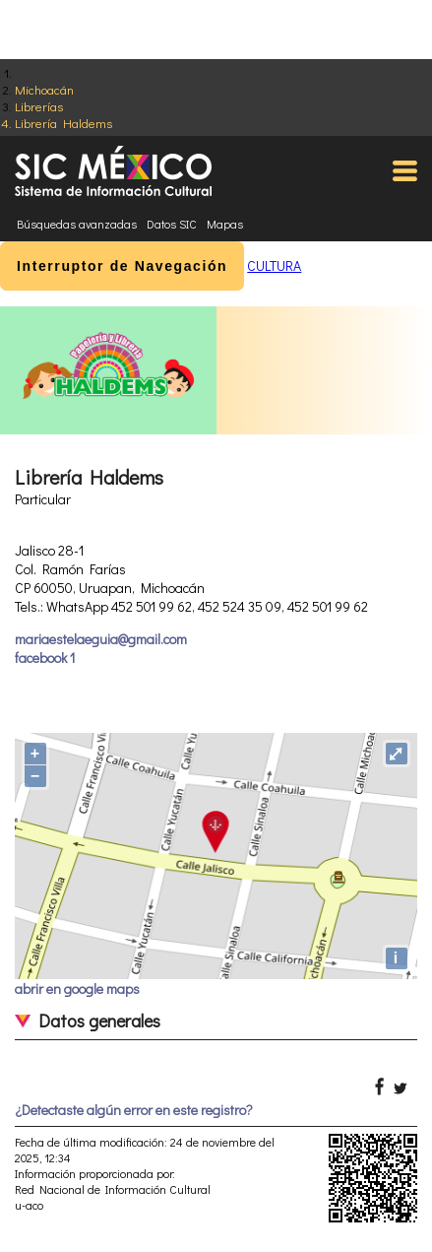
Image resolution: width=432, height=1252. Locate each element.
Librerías (39, 106)
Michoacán (44, 89)
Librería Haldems (63, 122)
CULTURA (274, 265)
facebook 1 (45, 657)
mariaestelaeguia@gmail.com (101, 638)
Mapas (225, 223)
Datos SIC (172, 223)
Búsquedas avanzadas (77, 223)
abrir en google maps (77, 988)
